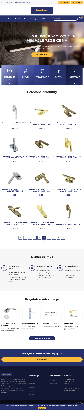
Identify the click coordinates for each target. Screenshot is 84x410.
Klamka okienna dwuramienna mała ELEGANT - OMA (69, 190)
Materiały (68, 324)
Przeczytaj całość (73, 405)
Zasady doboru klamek (8, 325)
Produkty (18, 19)
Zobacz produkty (41, 55)
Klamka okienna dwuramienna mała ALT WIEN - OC (15, 157)
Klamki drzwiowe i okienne (42, 75)
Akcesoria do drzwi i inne (74, 75)
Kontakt (42, 19)
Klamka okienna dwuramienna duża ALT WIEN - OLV (42, 223)
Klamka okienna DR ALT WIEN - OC (14, 123)
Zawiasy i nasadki (58, 75)
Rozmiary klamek (30, 324)
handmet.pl (26, 2)
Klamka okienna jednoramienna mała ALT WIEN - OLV (69, 157)
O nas (25, 19)
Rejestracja (76, 2)
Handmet (7, 403)
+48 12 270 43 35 (74, 388)
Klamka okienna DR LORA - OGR (69, 224)
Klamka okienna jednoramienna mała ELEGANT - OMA (41, 190)
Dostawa (31, 387)
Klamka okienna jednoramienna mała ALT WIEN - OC (14, 190)
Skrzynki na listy (26, 75)
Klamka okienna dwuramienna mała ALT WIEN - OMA (69, 123)
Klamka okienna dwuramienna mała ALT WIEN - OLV (42, 123)
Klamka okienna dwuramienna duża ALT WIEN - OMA (15, 223)
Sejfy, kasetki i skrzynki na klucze (9, 75)
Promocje (33, 19)
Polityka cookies (33, 391)
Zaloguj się (63, 2)
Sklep (10, 19)
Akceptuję (42, 408)
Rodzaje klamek (50, 324)
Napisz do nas (42, 359)
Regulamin (32, 383)
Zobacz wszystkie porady (42, 338)
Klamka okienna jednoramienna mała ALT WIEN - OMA (41, 157)
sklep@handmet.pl (74, 390)
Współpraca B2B (16, 2)
